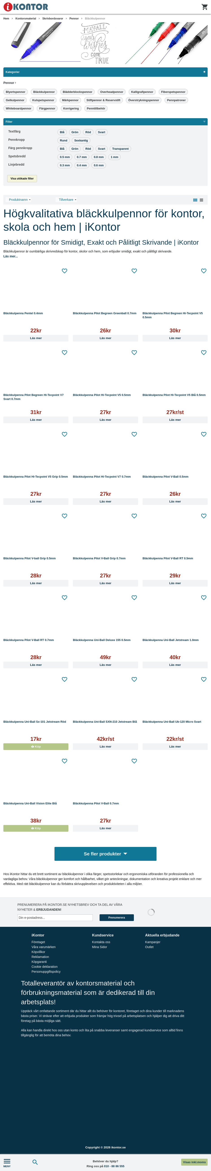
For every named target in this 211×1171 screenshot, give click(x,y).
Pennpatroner (176, 100)
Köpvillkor (38, 952)
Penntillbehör (96, 108)
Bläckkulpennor (95, 18)
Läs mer (36, 338)
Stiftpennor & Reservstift (103, 100)
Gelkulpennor (15, 100)
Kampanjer (152, 942)
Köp (36, 746)
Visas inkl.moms (194, 1162)
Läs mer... (10, 256)
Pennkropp (16, 139)
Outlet (149, 947)
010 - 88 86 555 (114, 1166)
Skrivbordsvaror (52, 18)
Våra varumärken (44, 947)
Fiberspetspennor (173, 92)
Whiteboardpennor (18, 108)
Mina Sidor (99, 947)
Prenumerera (116, 917)
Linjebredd (16, 164)
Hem (6, 18)
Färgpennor (47, 108)
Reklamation (40, 957)
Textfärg (14, 131)
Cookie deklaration (45, 966)
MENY (7, 1163)
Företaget (38, 942)
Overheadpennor (111, 92)
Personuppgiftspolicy (46, 971)
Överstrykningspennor (143, 100)
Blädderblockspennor (77, 92)
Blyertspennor (15, 92)
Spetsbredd (17, 156)
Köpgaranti (39, 962)
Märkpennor (70, 100)
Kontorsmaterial (25, 18)
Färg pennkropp (20, 148)
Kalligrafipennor (142, 92)
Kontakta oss (101, 942)
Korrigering (71, 108)
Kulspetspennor (43, 100)
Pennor (74, 18)
